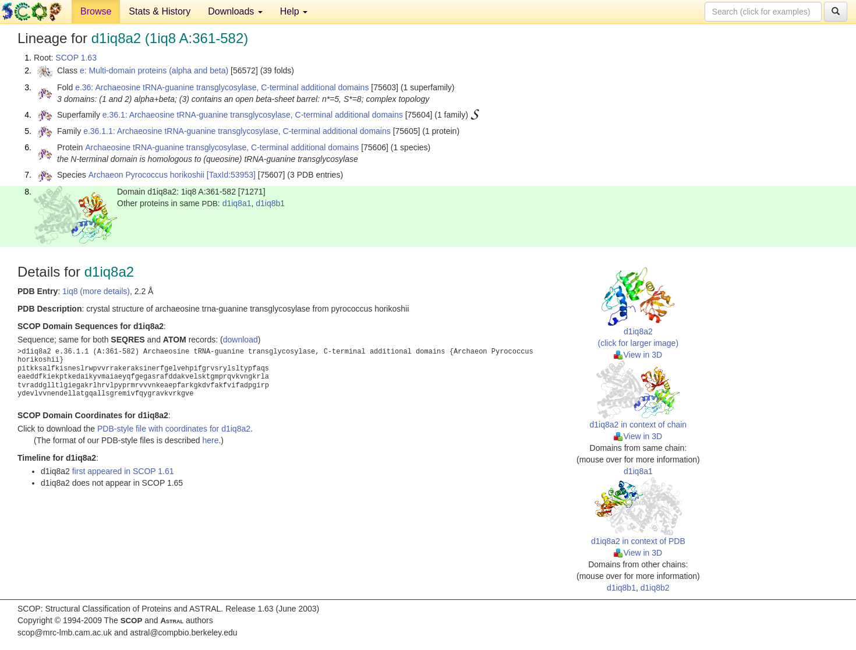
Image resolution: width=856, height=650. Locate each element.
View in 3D (638, 354)
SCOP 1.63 (76, 57)
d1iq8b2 (655, 587)
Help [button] (293, 11)
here (210, 440)
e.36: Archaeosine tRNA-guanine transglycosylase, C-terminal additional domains (222, 87)
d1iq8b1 (270, 203)
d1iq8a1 (237, 203)
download (240, 339)
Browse (95, 11)
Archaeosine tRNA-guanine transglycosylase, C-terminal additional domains (222, 147)
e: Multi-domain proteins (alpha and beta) (154, 70)
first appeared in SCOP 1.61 (123, 471)
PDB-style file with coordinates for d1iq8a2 (173, 428)
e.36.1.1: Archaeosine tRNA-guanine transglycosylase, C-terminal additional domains (237, 131)
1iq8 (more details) (96, 291)
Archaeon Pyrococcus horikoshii (146, 174)
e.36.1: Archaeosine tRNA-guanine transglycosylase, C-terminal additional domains (252, 114)
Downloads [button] (235, 11)
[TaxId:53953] (231, 174)
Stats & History (159, 11)
